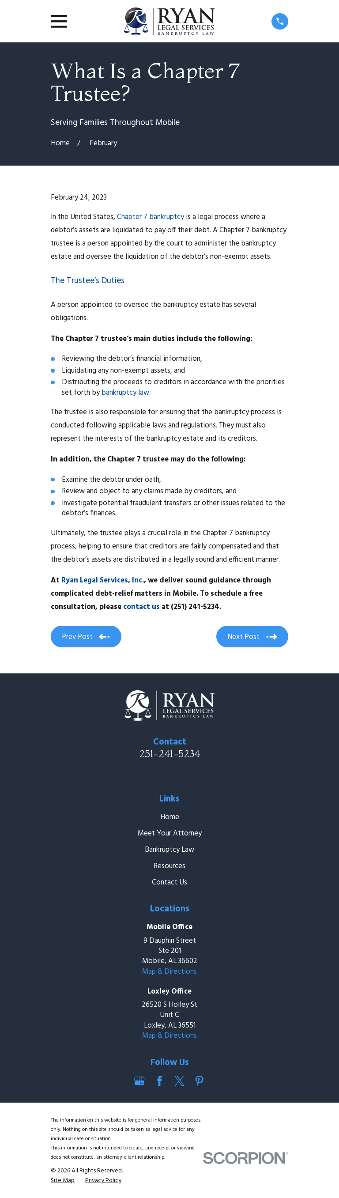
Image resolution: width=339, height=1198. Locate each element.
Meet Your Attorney (170, 833)
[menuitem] (63, 1180)
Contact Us (169, 882)
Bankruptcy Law (169, 850)
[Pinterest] (199, 1081)
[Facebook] (159, 1081)
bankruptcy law (125, 393)
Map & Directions (169, 972)
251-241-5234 (169, 754)
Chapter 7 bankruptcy (150, 217)
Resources (169, 866)
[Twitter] (179, 1081)
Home (169, 817)
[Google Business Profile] (139, 1081)
